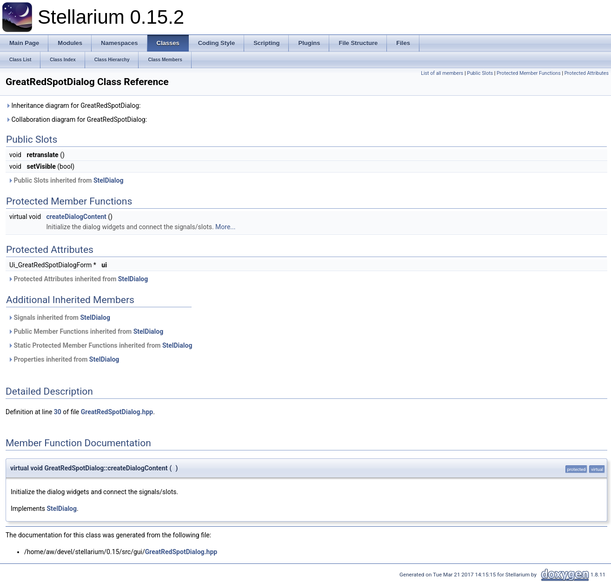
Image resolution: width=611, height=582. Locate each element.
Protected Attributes (587, 73)
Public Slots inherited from (65, 180)
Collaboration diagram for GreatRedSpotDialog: (76, 119)
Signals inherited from (59, 317)
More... (225, 227)
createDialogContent (76, 216)
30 (57, 412)
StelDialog (108, 180)
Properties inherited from (63, 359)
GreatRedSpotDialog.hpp (117, 412)
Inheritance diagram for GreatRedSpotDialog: (73, 105)
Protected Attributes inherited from (78, 279)
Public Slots (480, 73)
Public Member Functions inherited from (85, 331)
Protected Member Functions (529, 73)
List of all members (442, 73)
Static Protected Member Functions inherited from (100, 345)
